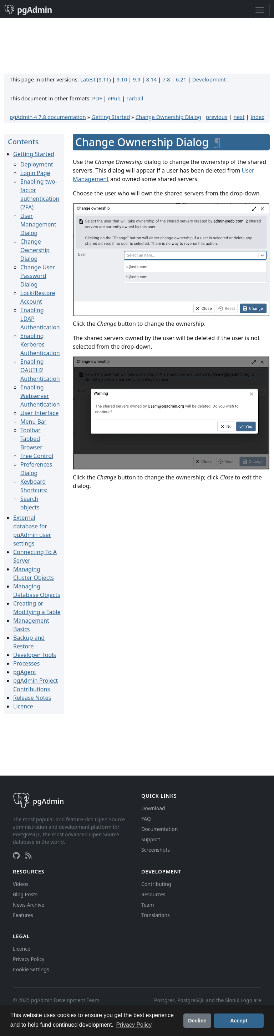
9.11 (103, 79)
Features (23, 915)
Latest (88, 79)
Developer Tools (34, 655)
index (257, 116)
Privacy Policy (28, 959)
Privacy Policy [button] (134, 1025)
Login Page (35, 173)
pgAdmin (28, 9)
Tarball (134, 98)
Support (150, 839)
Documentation (159, 829)
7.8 (166, 79)
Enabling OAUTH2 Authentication (40, 370)
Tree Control (36, 456)
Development (209, 79)
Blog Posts (25, 894)
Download (153, 808)
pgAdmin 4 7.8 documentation (48, 116)
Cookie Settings (31, 969)
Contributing (156, 884)
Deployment (36, 164)
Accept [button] (238, 1020)
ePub (114, 98)
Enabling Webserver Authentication (40, 395)
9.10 (121, 79)
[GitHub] (16, 855)
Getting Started (110, 116)
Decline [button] (197, 1020)
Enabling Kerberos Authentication (40, 344)
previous (216, 116)
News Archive (28, 904)
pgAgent (24, 672)
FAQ (146, 818)
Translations (155, 915)
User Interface (39, 413)
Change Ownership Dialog (168, 116)
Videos (21, 884)
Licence (23, 706)
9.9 (136, 79)
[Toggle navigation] (260, 10)
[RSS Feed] (28, 855)
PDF (97, 98)
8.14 (151, 79)
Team (147, 904)
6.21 (181, 79)
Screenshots (155, 849)
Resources (153, 894)
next (239, 116)
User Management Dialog (38, 224)
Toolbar (30, 430)
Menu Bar (33, 421)
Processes (26, 663)
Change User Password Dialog (37, 275)
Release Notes (32, 698)
